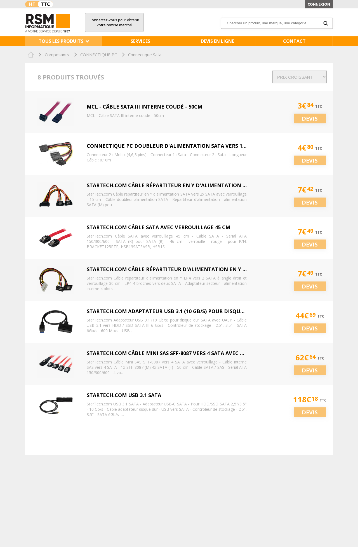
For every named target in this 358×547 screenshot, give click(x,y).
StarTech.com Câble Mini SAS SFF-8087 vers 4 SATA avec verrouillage (183, 353)
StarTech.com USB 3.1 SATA (124, 395)
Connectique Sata (144, 54)
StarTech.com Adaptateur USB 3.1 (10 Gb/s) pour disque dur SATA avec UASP (193, 311)
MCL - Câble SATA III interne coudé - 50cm (144, 106)
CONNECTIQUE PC (98, 54)
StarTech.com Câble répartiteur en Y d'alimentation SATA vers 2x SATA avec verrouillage (216, 185)
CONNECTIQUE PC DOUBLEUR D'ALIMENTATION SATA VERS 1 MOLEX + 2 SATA (186, 145)
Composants (57, 54)
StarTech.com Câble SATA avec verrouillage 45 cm (158, 227)
